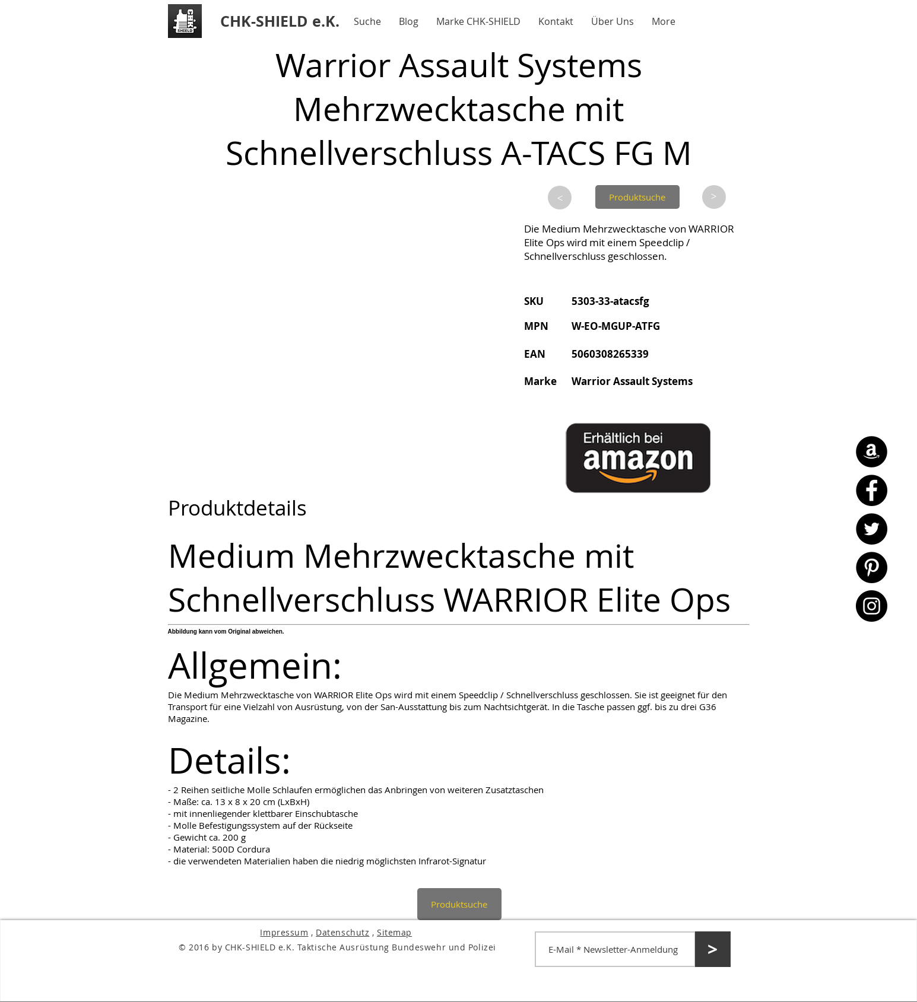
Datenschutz (342, 932)
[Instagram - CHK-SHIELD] (871, 606)
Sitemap (394, 932)
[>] (560, 197)
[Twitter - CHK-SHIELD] (871, 529)
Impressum (284, 932)
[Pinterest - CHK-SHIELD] (871, 567)
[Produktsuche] (637, 197)
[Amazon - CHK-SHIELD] (871, 451)
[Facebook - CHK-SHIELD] (871, 490)
